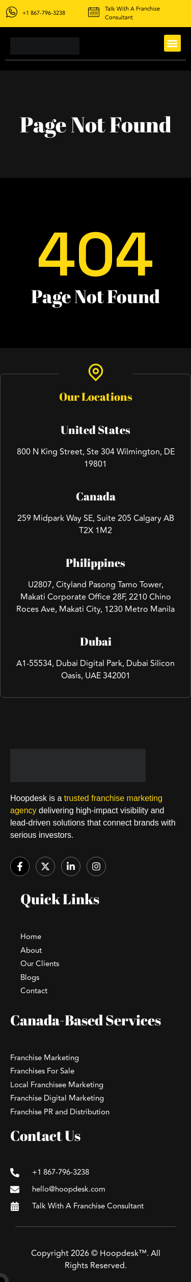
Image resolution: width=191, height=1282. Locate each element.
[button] (172, 43)
